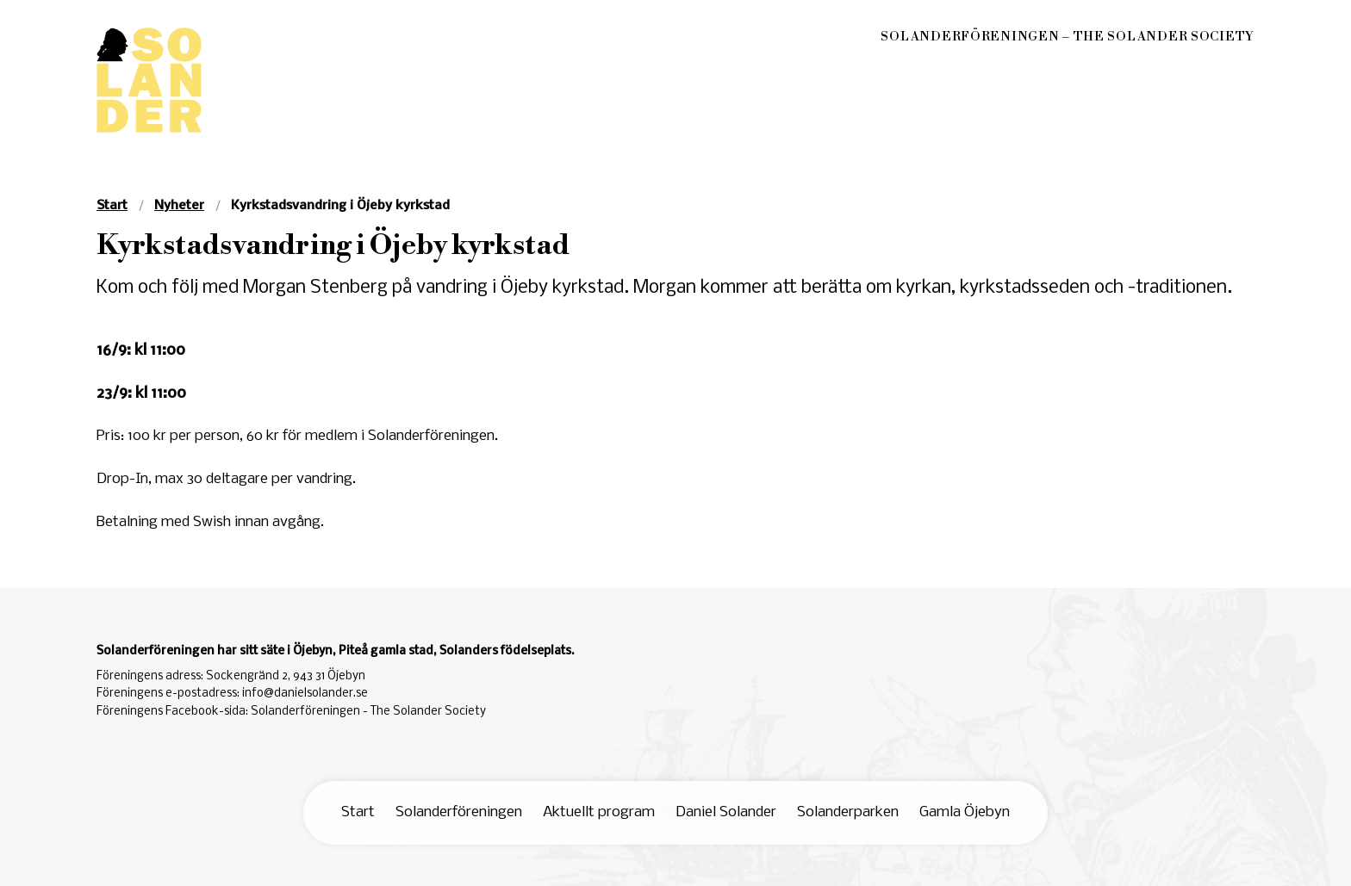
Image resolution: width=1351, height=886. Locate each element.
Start (358, 812)
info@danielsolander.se (305, 693)
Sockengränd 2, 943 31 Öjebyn (285, 676)
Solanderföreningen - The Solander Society (368, 711)
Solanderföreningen (458, 812)
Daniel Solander (726, 812)
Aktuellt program (599, 812)
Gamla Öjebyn (964, 812)
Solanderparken (848, 812)
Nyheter (179, 206)
